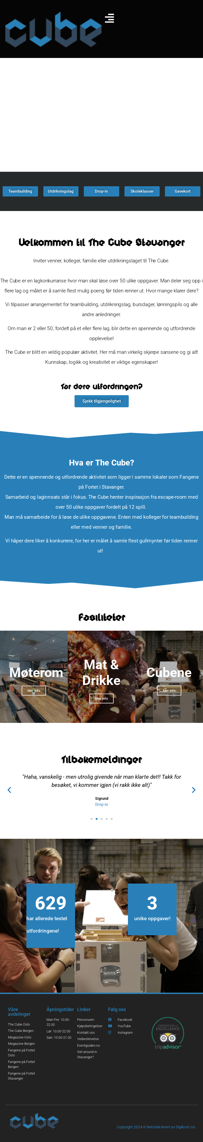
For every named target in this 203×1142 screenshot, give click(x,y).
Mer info (33, 691)
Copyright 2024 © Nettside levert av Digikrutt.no (156, 1127)
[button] (9, 790)
